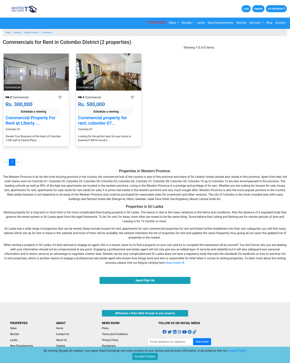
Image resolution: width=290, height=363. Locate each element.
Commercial (47, 32)
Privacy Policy (110, 340)
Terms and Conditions (115, 334)
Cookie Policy (237, 350)
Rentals (187, 22)
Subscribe (202, 341)
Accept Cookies (145, 356)
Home (8, 32)
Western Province (31, 32)
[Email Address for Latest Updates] (170, 341)
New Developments (220, 22)
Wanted (241, 22)
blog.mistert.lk (175, 262)
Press (105, 328)
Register (258, 8)
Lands (201, 22)
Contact (280, 22)
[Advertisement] (253, 71)
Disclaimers (109, 345)
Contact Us (62, 334)
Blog (269, 22)
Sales (173, 22)
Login (246, 8)
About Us (61, 340)
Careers (60, 345)
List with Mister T (276, 8)
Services (255, 22)
